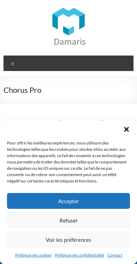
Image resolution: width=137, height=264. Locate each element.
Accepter (68, 201)
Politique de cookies (33, 255)
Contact (115, 255)
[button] (126, 129)
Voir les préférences (68, 240)
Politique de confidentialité (79, 255)
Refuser (69, 220)
